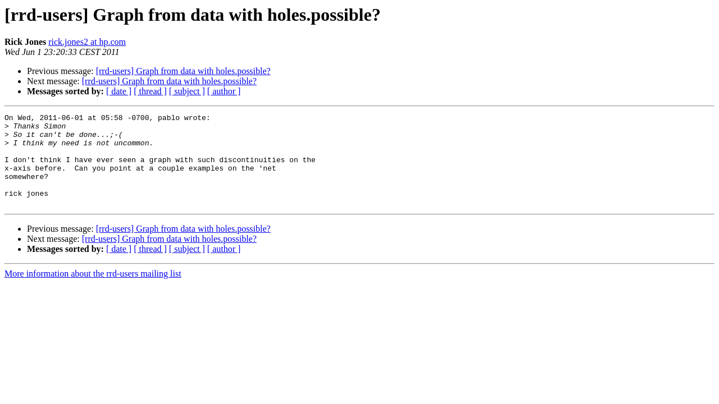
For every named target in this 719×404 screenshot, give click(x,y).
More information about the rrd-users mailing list (92, 292)
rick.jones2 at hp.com (87, 42)
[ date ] (118, 91)
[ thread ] (150, 91)
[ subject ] (187, 91)
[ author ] (224, 91)
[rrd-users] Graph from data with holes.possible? (183, 71)
